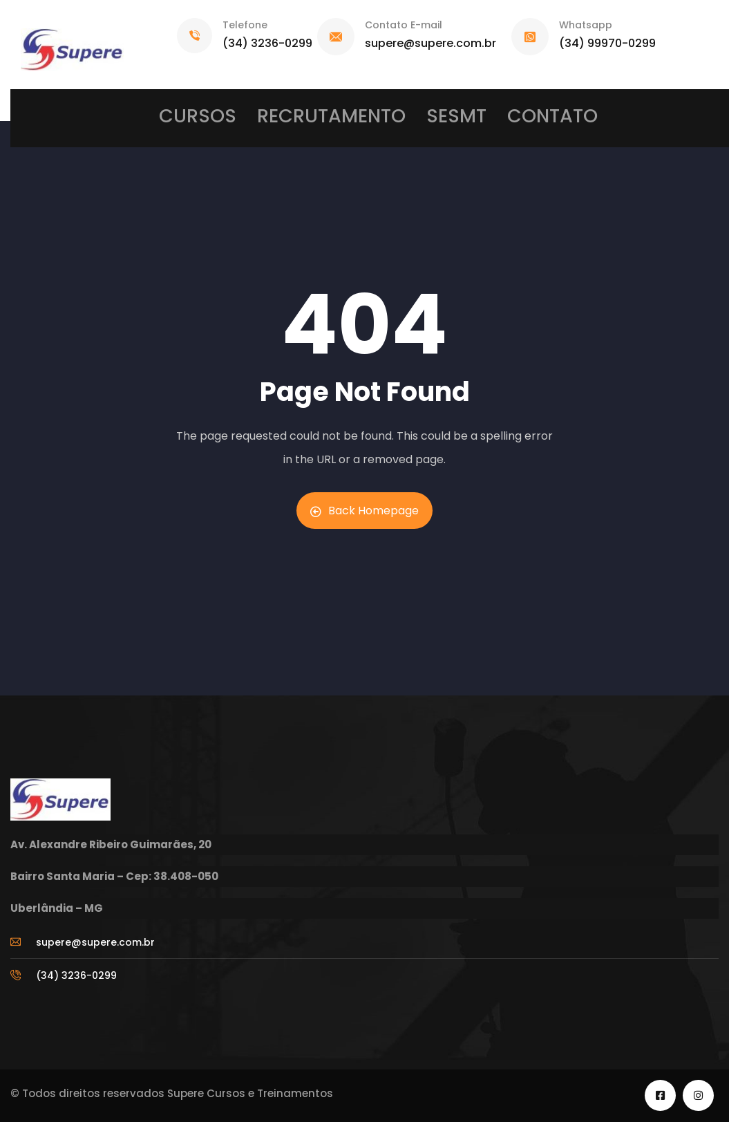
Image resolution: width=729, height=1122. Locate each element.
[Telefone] (194, 35)
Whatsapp (585, 25)
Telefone (245, 25)
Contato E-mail (403, 25)
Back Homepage (364, 510)
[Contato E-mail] (335, 36)
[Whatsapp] (530, 36)
